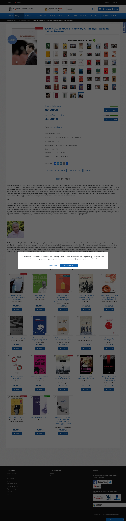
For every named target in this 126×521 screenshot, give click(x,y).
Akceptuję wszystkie (69, 266)
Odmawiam (53, 266)
